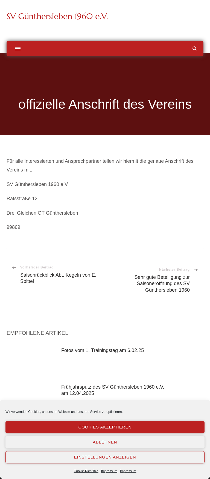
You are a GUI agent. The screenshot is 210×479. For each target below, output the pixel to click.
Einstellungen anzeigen (105, 457)
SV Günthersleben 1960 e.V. (57, 16)
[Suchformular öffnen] (194, 48)
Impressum (109, 471)
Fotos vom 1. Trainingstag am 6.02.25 (102, 350)
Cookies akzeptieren (105, 427)
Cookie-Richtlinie (86, 471)
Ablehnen (105, 442)
